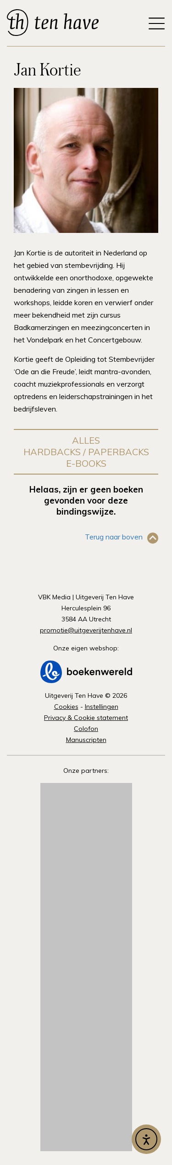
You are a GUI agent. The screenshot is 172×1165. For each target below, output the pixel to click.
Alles (86, 440)
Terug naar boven (114, 536)
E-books (86, 463)
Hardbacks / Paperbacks (86, 452)
